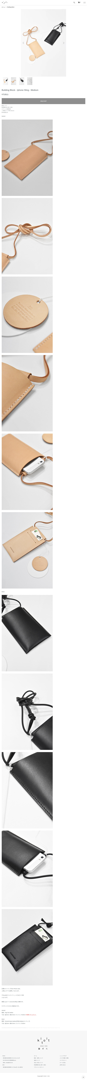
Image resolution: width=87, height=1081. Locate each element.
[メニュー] (84, 2)
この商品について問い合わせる (8, 110)
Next (63, 43)
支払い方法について (38, 1062)
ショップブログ (63, 1055)
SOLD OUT (43, 101)
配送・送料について (38, 1058)
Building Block (10, 7)
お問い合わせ (63, 1064)
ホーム (3, 7)
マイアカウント (63, 1060)
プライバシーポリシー (39, 1067)
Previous (23, 43)
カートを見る (63, 1062)
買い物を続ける (5, 112)
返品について (4, 105)
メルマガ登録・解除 (64, 1058)
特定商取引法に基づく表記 (7, 107)
